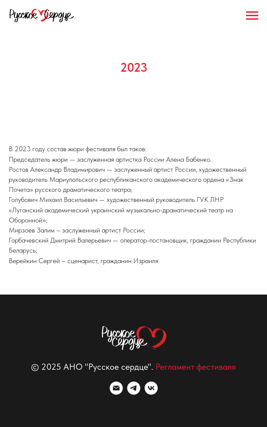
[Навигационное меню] (252, 15)
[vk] (151, 392)
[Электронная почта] (116, 392)
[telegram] (133, 392)
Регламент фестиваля (196, 366)
